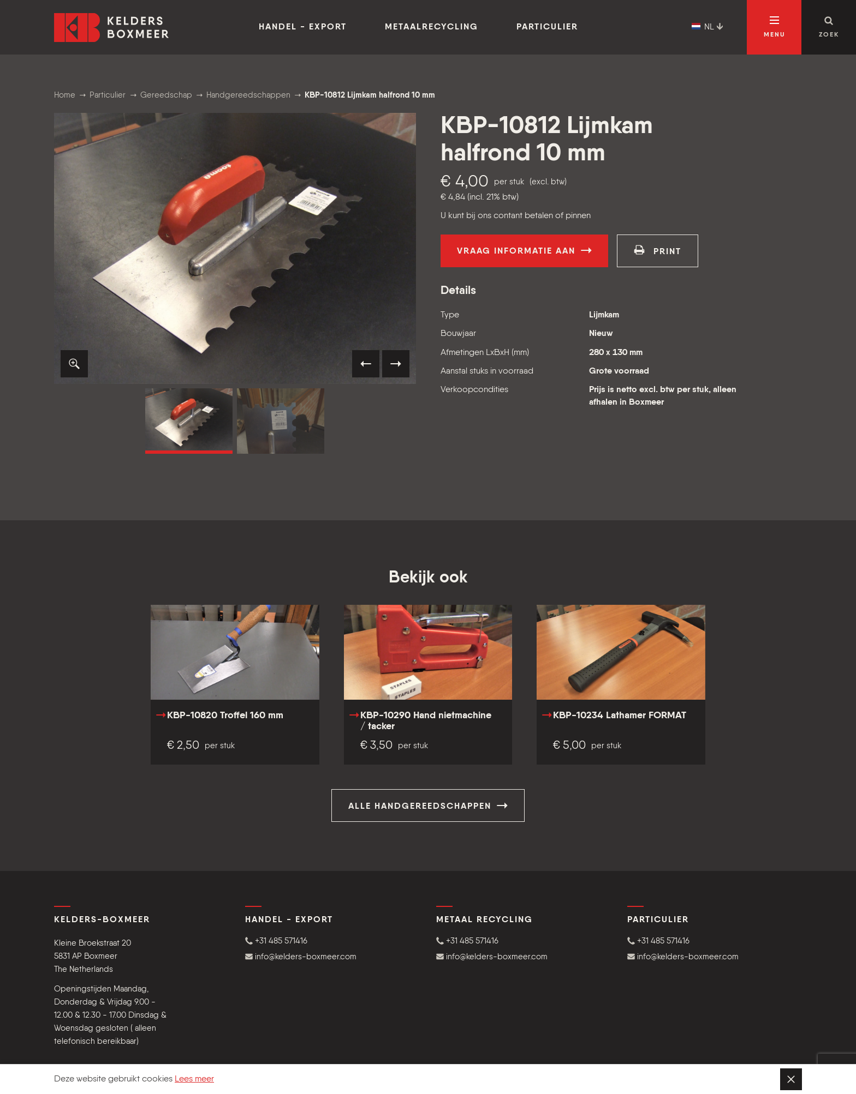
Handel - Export (303, 27)
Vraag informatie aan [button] (524, 250)
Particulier (547, 27)
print (657, 250)
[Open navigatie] (774, 27)
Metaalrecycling (431, 27)
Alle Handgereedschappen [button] (428, 805)
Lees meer (194, 1079)
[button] (74, 363)
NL (707, 27)
